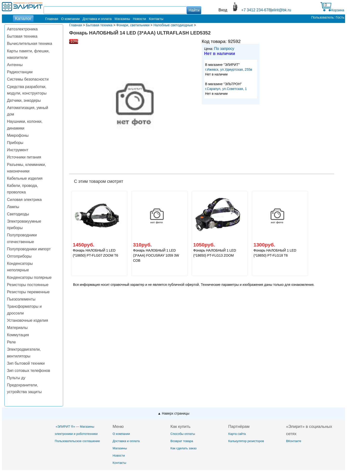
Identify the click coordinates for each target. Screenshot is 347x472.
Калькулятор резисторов (246, 441)
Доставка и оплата (97, 19)
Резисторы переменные (28, 292)
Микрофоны (17, 135)
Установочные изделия (27, 320)
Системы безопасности (28, 79)
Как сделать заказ (183, 448)
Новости (139, 19)
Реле (11, 342)
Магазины (122, 19)
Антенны (15, 65)
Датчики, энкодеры (24, 100)
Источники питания (24, 157)
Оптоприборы (19, 256)
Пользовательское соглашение (77, 441)
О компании (70, 19)
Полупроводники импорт (29, 249)
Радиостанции (20, 72)
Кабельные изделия (24, 178)
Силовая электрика (24, 200)
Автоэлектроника (22, 29)
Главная (51, 19)
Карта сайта (237, 434)
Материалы (17, 328)
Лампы (13, 207)
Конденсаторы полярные (29, 277)
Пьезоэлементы (21, 299)
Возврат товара (181, 441)
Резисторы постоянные (27, 285)
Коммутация (18, 335)
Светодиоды (18, 214)
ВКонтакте (293, 441)
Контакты (156, 19)
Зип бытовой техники (26, 363)
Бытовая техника (22, 36)
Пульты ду (16, 378)
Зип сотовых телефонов (28, 371)
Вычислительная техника (29, 43)
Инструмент (17, 150)
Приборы (15, 143)
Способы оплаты (182, 434)
